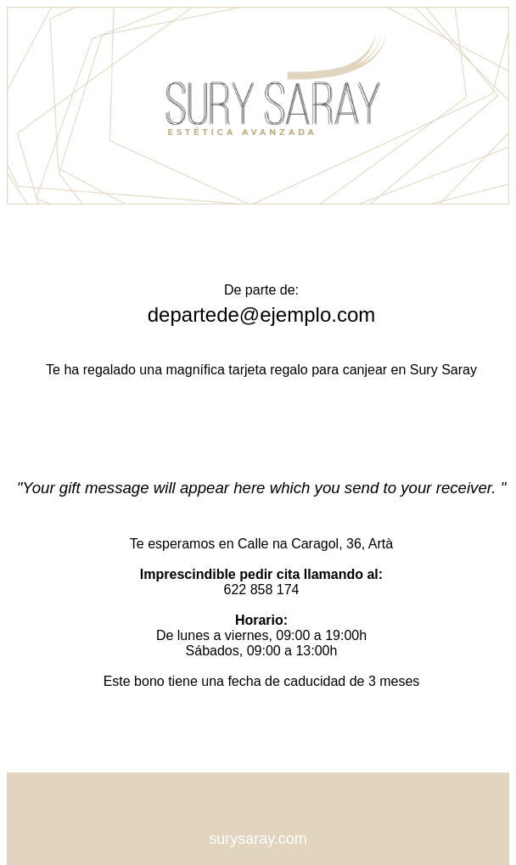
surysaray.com (258, 838)
